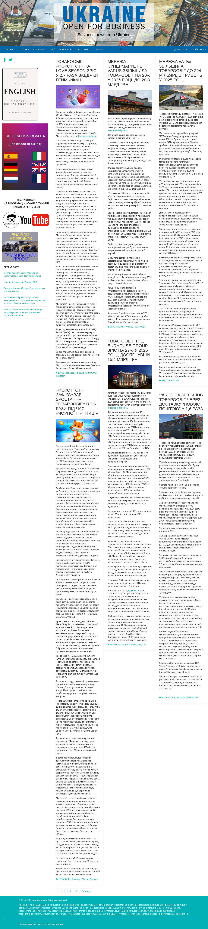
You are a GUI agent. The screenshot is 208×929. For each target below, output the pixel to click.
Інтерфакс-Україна (87, 136)
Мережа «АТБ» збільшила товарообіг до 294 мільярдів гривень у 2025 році (180, 70)
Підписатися (180, 49)
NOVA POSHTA (168, 697)
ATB (163, 380)
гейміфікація (77, 373)
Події (52, 49)
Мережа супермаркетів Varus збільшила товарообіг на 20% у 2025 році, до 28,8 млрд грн (129, 73)
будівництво (134, 590)
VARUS (129, 327)
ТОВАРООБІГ (91, 373)
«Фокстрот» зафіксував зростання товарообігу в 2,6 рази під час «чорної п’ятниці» (77, 402)
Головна (9, 49)
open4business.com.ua (31, 924)
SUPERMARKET (117, 327)
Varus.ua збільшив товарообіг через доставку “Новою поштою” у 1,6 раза (181, 402)
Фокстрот (60, 376)
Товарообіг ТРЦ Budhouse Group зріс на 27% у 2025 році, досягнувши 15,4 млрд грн (129, 350)
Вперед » (86, 891)
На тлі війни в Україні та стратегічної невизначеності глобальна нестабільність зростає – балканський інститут (24, 300)
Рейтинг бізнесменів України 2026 (20, 282)
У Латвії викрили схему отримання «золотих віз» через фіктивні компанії (22, 274)
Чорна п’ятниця (90, 879)
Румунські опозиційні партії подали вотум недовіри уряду (24, 289)
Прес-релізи (65, 49)
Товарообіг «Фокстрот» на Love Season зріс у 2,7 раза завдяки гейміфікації (77, 70)
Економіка (39, 49)
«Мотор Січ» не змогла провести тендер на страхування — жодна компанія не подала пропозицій (23, 312)
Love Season (64, 373)
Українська (198, 49)
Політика (24, 49)
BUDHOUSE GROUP (119, 644)
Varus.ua (181, 697)
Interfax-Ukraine (54, 924)
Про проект (83, 49)
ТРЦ (144, 644)
